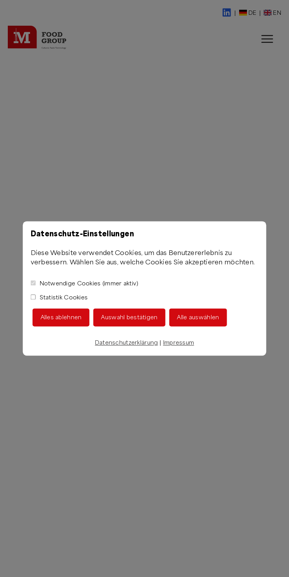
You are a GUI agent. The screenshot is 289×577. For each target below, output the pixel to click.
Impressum (178, 343)
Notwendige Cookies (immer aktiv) (85, 283)
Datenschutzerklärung (126, 343)
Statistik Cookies (59, 297)
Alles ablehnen (61, 317)
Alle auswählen (198, 317)
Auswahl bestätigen (129, 317)
